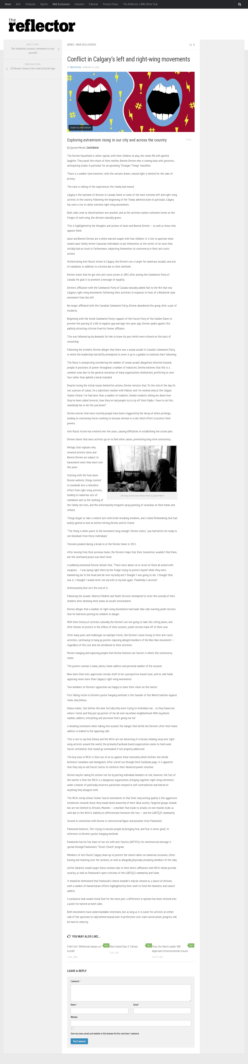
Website (74, 1017)
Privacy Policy (110, 4)
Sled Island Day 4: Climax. (124, 946)
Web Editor (75, 67)
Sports (44, 4)
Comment (75, 981)
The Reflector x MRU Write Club (140, 4)
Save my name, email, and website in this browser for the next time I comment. (105, 1033)
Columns (79, 4)
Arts (18, 4)
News (8, 4)
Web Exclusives (61, 4)
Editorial (93, 4)
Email (136, 1004)
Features (30, 4)
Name (74, 1004)
